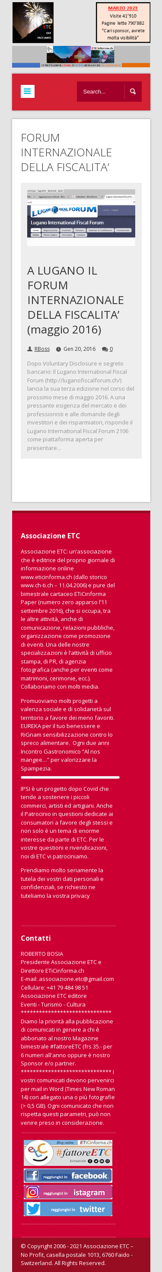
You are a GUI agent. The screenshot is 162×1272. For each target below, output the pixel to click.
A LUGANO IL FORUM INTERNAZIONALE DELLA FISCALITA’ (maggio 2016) (75, 299)
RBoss (42, 349)
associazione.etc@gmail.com (76, 979)
